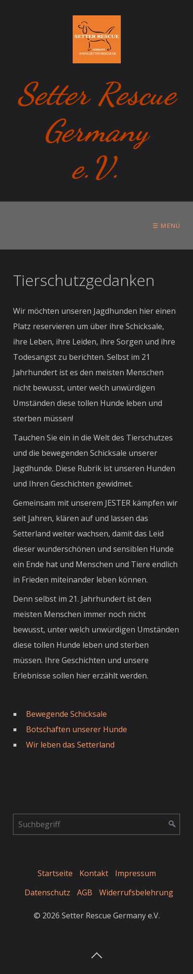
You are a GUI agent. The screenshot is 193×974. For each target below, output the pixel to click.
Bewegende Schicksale (66, 714)
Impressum (135, 873)
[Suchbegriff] (96, 824)
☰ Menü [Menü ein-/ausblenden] (167, 225)
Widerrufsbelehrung (136, 892)
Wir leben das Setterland (71, 744)
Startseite (55, 873)
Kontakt (93, 873)
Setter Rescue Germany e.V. (96, 130)
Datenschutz (47, 892)
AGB (84, 892)
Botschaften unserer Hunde (76, 729)
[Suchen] (172, 824)
